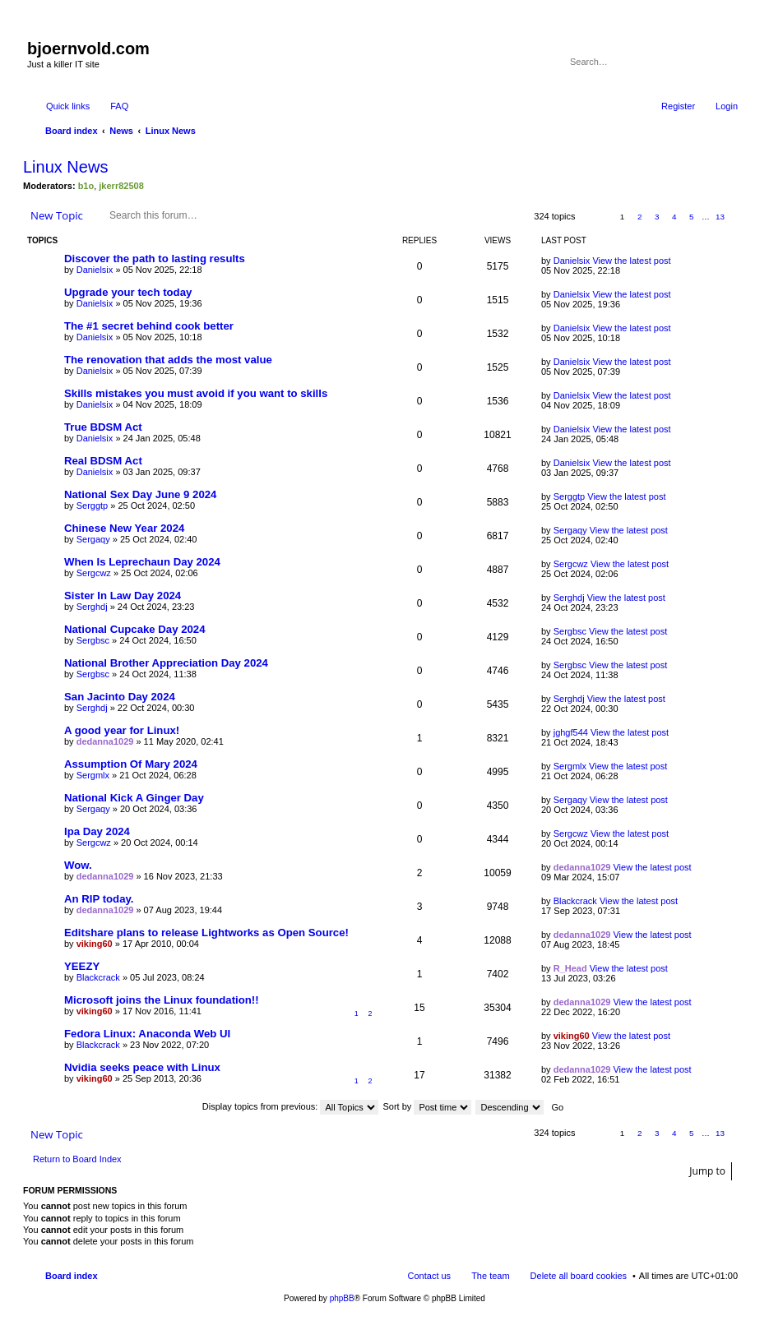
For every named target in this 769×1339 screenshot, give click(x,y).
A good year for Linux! (121, 730)
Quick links (68, 106)
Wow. (78, 865)
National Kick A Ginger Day (134, 798)
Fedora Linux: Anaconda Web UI (147, 1033)
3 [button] (657, 216)
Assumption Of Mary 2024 (130, 764)
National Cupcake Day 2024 (135, 629)
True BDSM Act (103, 427)
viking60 (94, 944)
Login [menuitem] (727, 106)
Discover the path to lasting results (154, 258)
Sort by (427, 1106)
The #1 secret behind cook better (149, 326)
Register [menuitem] (678, 106)
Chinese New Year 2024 (124, 528)
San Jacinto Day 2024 (119, 696)
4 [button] (674, 216)
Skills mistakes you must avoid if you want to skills (195, 393)
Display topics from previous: (290, 1106)
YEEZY (82, 966)
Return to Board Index (77, 1159)
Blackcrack (575, 901)
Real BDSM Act (103, 461)
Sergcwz (93, 573)
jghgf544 (571, 732)
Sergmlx (92, 775)
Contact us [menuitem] (430, 1276)
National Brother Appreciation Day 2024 (166, 663)
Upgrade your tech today (128, 292)
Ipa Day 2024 (97, 831)
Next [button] (738, 216)
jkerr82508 (121, 186)
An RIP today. (99, 899)
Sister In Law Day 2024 (122, 595)
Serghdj (92, 607)
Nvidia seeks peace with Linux (142, 1067)
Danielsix (94, 270)
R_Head (570, 968)
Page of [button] (595, 216)
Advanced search (727, 62)
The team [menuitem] (490, 1276)
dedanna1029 (105, 741)
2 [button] (639, 216)
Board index (71, 1276)
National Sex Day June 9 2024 (140, 494)
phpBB (342, 1298)
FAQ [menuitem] (119, 106)
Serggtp (92, 505)
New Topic (56, 215)
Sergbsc (92, 640)
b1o (86, 186)
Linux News (65, 167)
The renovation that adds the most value (168, 359)
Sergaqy (93, 539)
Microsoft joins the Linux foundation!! (161, 1000)
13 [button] (720, 216)
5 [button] (691, 216)
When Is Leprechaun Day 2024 (142, 562)
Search (703, 62)
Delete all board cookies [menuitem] (578, 1276)
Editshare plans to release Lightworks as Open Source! (206, 932)
